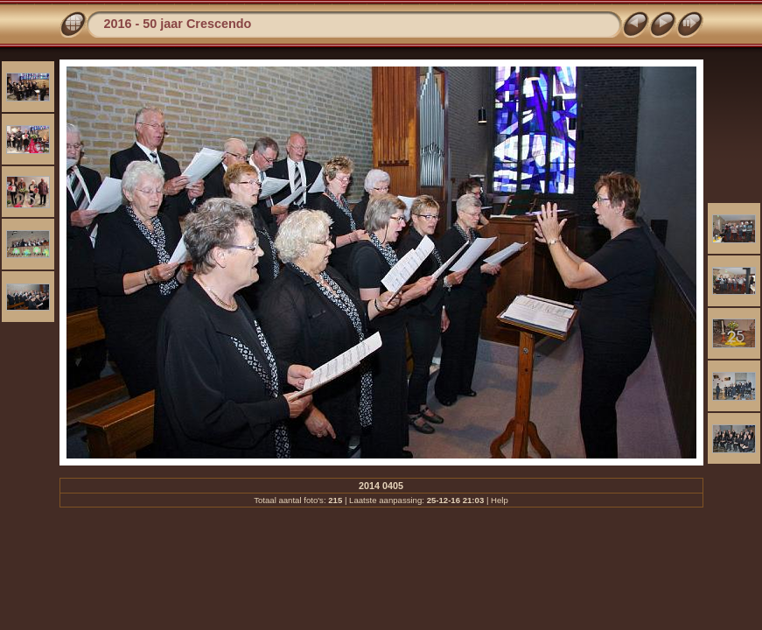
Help (499, 500)
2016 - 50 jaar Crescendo (178, 24)
